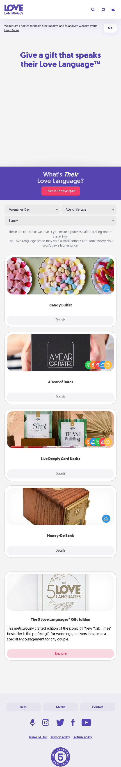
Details (60, 320)
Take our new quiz (60, 190)
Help (23, 707)
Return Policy (82, 737)
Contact (97, 707)
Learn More (11, 30)
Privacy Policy (60, 737)
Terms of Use (38, 737)
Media (60, 707)
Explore (61, 653)
